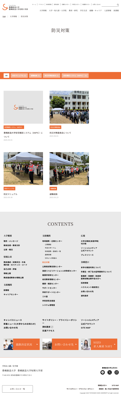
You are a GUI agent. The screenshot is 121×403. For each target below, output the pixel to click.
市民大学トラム (50, 248)
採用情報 (84, 283)
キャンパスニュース (13, 319)
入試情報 (107, 10)
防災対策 (24, 16)
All (6, 75)
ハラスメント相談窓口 (90, 287)
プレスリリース (87, 255)
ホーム (34, 4)
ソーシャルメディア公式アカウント (89, 249)
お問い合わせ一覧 (17, 389)
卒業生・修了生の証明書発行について (96, 271)
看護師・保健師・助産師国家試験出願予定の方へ (91, 277)
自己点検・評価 (10, 269)
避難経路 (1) (35, 75)
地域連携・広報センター (52, 241)
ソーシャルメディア (90, 319)
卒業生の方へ (76, 4)
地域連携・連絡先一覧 (53, 251)
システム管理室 (48, 305)
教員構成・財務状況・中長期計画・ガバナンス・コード (15, 263)
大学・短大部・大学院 (57, 10)
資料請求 (56, 4)
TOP (4, 16)
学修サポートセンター (51, 292)
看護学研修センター (50, 275)
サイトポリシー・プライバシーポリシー (80, 389)
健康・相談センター (50, 283)
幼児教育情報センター (51, 279)
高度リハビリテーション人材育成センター (59, 270)
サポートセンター (49, 288)
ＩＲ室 (45, 296)
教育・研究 (73, 10)
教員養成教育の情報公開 (14, 277)
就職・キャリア (95, 10)
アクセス (41, 4)
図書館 (116, 10)
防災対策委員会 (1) (52, 75)
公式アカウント (88, 323)
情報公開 (7, 273)
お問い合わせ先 (87, 291)
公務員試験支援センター (52, 266)
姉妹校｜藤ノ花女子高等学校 (109, 389)
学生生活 (83, 10)
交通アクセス (48, 330)
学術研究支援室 (48, 300)
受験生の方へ (65, 4)
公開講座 (48, 244)
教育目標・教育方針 (12, 245)
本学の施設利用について (91, 267)
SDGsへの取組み (51, 258)
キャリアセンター (11, 294)
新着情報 (48, 4)
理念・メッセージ (11, 241)
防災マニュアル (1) (19, 75)
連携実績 (48, 255)
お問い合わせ (96, 4)
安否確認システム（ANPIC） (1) (75, 75)
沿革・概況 (8, 249)
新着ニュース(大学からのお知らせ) (20, 323)
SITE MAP (86, 327)
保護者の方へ (86, 4)
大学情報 (42, 10)
